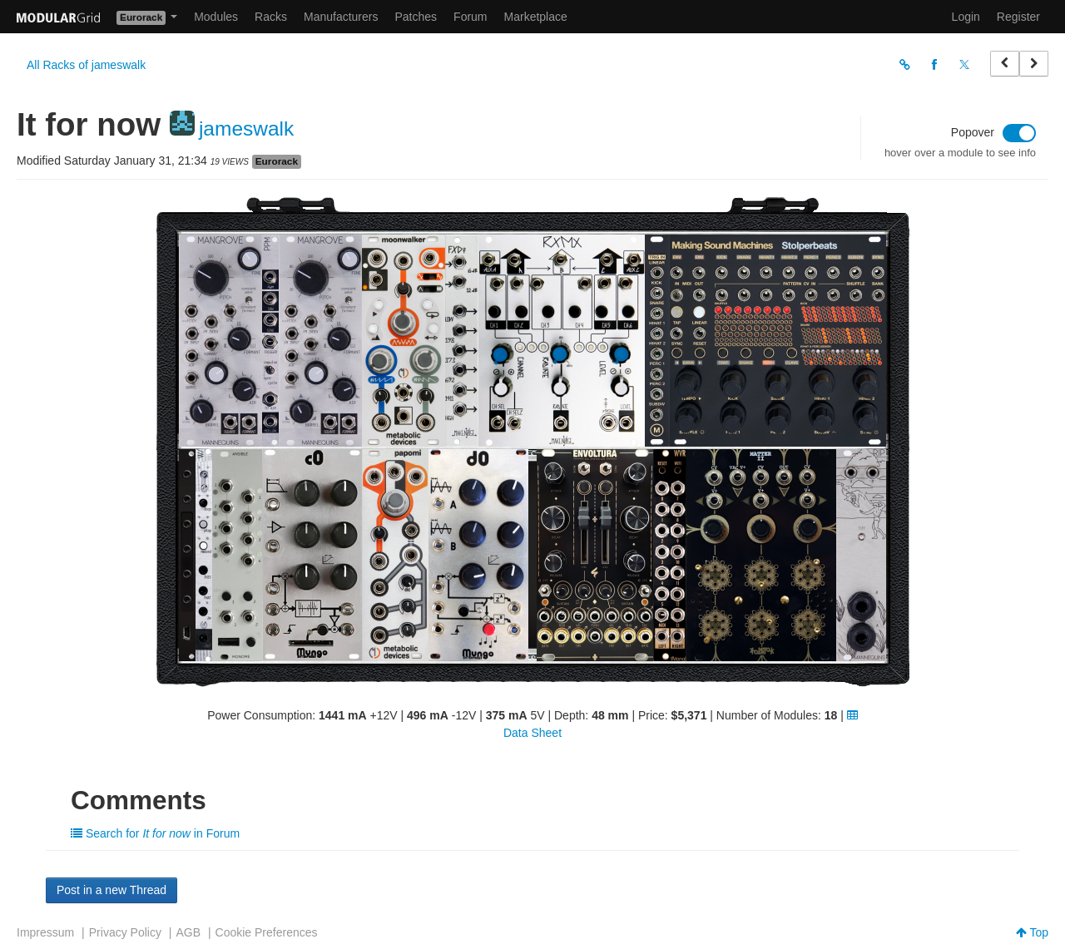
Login (966, 16)
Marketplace (535, 16)
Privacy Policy (125, 932)
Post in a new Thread (111, 890)
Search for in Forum (155, 833)
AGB (188, 932)
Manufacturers (341, 16)
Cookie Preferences (266, 932)
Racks (271, 16)
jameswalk (246, 128)
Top (1032, 932)
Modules (216, 16)
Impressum (45, 932)
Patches (415, 16)
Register (1018, 16)
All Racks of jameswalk (86, 65)
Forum (470, 16)
